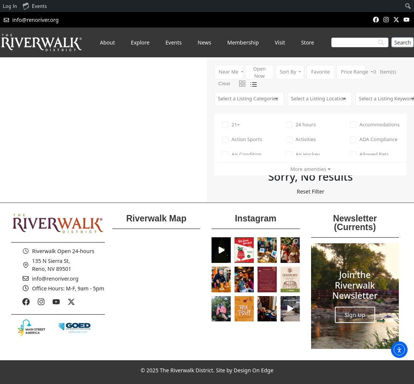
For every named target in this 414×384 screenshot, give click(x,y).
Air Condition (242, 154)
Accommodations (374, 124)
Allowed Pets (369, 154)
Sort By (288, 71)
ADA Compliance (373, 139)
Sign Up (355, 314)
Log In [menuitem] (10, 6)
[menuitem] (408, 6)
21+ (231, 124)
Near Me (229, 71)
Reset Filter (310, 191)
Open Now (259, 72)
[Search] (402, 42)
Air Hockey (303, 154)
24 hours (301, 124)
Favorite (320, 71)
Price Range (353, 71)
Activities (301, 139)
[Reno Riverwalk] (156, 287)
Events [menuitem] (35, 5)
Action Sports (242, 139)
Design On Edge (253, 370)
